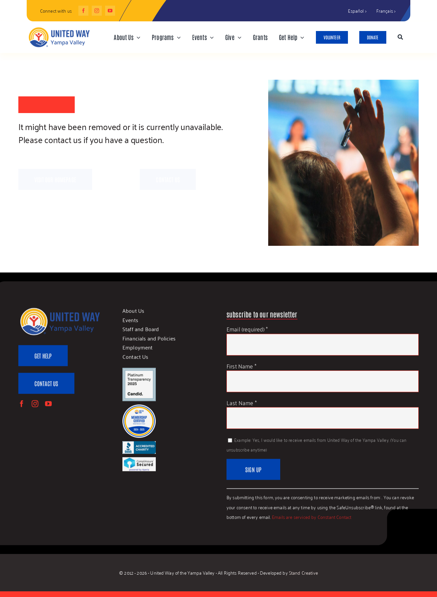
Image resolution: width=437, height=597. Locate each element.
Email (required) (247, 332)
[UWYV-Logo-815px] (59, 28)
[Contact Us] (46, 386)
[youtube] (110, 11)
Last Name (242, 405)
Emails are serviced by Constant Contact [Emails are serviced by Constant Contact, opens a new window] (312, 520)
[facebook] (83, 11)
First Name (242, 369)
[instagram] (97, 11)
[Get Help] (43, 359)
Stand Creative (303, 572)
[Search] (400, 37)
